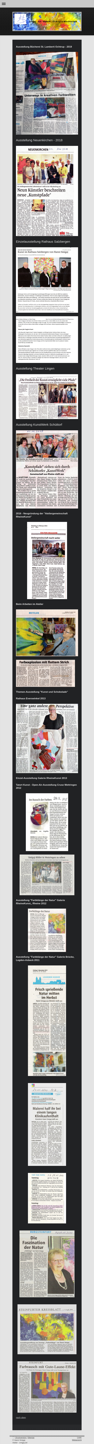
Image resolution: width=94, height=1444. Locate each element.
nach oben (21, 1417)
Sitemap (31, 1438)
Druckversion (19, 1438)
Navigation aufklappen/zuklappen (47, 4)
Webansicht (77, 1440)
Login (79, 1437)
